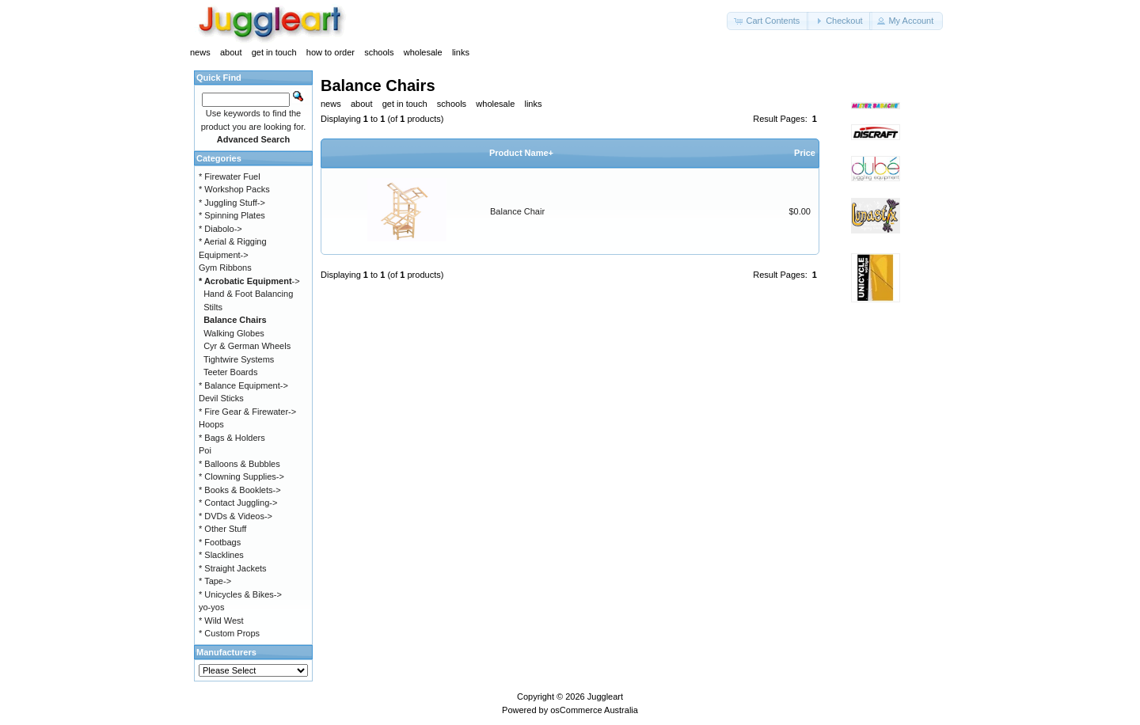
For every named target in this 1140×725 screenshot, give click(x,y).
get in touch (274, 52)
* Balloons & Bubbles (239, 464)
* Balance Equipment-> (243, 385)
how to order (330, 52)
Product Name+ (521, 153)
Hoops (211, 424)
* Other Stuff (222, 528)
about (231, 52)
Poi (205, 450)
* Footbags (220, 542)
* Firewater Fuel (229, 176)
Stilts (212, 307)
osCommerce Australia (594, 710)
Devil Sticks (221, 398)
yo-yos (211, 607)
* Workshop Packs (234, 189)
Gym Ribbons (225, 267)
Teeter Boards (230, 372)
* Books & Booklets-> (240, 490)
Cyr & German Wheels (247, 346)
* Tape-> (215, 581)
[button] (768, 21)
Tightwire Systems (238, 359)
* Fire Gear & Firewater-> (247, 411)
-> (249, 281)
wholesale (423, 52)
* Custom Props (229, 633)
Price (804, 153)
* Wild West (221, 620)
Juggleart (605, 696)
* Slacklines (221, 555)
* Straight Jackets (233, 568)
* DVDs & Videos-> (235, 516)
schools (378, 52)
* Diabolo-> (220, 228)
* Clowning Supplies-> (241, 476)
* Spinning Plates (232, 215)
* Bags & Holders (232, 437)
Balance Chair (517, 211)
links (460, 52)
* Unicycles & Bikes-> (240, 594)
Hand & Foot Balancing (248, 293)
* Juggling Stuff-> (232, 202)
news (200, 52)
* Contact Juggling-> (238, 502)
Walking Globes (233, 333)
